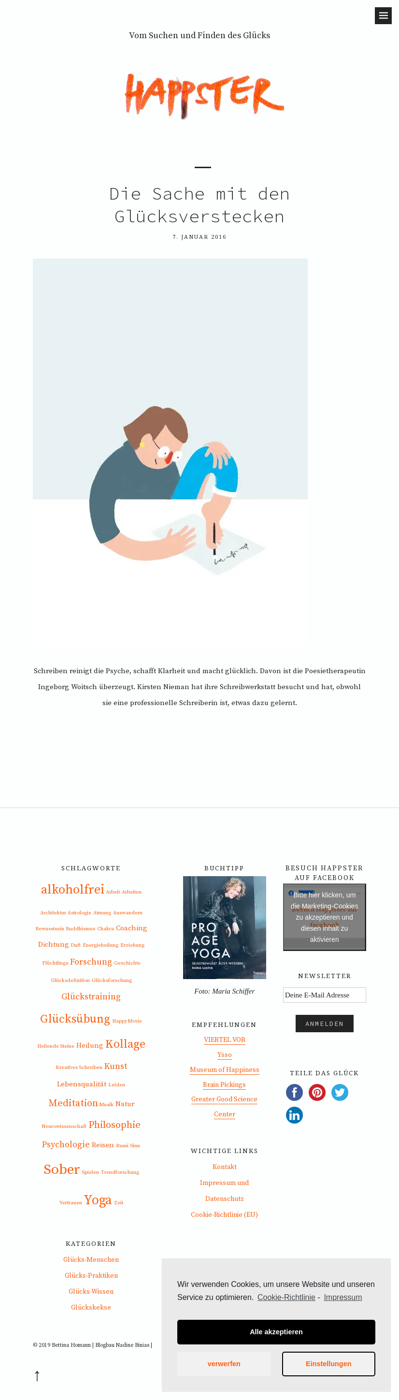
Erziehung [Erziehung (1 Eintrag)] (132, 945)
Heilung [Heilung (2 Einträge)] (89, 1045)
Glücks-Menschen (91, 1260)
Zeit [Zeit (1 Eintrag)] (118, 1202)
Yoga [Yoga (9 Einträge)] (98, 1200)
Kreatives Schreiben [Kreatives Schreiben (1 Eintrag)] (79, 1067)
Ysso (224, 1055)
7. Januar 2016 (199, 236)
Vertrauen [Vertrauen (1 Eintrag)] (70, 1202)
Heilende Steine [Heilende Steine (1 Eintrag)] (55, 1046)
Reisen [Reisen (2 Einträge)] (103, 1145)
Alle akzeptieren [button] (276, 1332)
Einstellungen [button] (328, 1364)
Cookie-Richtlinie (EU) (224, 1215)
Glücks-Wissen (91, 1291)
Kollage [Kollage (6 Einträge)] (125, 1044)
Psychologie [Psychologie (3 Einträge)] (66, 1145)
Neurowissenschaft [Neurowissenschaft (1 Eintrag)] (64, 1126)
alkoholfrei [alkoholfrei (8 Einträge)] (72, 890)
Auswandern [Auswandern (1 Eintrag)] (127, 912)
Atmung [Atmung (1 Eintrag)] (102, 912)
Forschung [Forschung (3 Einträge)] (91, 962)
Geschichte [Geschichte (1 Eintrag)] (127, 963)
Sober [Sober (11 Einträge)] (61, 1170)
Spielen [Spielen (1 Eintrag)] (90, 1172)
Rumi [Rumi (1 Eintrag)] (122, 1145)
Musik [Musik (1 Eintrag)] (107, 1104)
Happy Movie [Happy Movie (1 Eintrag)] (127, 1021)
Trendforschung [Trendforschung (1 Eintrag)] (120, 1172)
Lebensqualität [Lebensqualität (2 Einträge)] (81, 1084)
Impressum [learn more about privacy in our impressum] (343, 1297)
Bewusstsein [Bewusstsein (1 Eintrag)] (49, 928)
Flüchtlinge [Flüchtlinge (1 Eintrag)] (55, 963)
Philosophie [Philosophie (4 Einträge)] (114, 1125)
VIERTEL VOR (224, 1040)
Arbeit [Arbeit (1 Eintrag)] (113, 892)
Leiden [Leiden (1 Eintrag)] (116, 1085)
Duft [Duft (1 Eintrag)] (76, 945)
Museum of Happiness (224, 1070)
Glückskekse (91, 1307)
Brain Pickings (224, 1085)
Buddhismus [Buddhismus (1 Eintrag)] (80, 928)
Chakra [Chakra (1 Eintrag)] (105, 928)
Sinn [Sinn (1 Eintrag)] (135, 1145)
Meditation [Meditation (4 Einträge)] (73, 1103)
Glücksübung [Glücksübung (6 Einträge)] (75, 1019)
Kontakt (225, 1167)
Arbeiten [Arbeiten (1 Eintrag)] (132, 892)
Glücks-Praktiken (91, 1275)
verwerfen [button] (224, 1364)
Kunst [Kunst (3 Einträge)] (115, 1066)
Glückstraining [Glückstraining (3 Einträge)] (91, 997)
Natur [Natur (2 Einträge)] (124, 1104)
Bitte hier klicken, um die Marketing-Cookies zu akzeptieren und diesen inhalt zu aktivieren (324, 917)
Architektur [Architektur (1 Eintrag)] (53, 912)
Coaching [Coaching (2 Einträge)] (131, 928)
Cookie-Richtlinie (286, 1297)
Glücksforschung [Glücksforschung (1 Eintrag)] (112, 980)
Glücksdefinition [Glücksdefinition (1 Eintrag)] (70, 980)
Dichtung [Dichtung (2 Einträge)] (53, 944)
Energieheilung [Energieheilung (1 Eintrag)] (100, 945)
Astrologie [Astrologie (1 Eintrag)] (79, 912)
